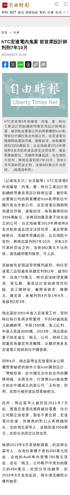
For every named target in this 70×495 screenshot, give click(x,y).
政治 (21, 12)
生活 (58, 12)
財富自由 (32, 12)
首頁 (4, 32)
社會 (50, 12)
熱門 (13, 12)
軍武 (42, 12)
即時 (5, 12)
